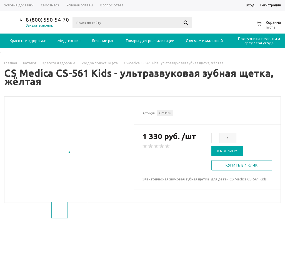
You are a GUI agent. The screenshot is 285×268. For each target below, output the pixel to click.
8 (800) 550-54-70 (47, 20)
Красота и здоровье (28, 41)
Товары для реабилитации (150, 41)
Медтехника (69, 41)
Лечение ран (103, 41)
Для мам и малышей (204, 41)
